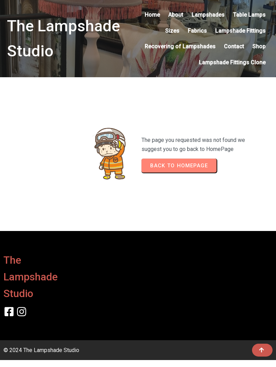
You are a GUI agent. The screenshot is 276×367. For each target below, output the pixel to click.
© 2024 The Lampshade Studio (41, 350)
